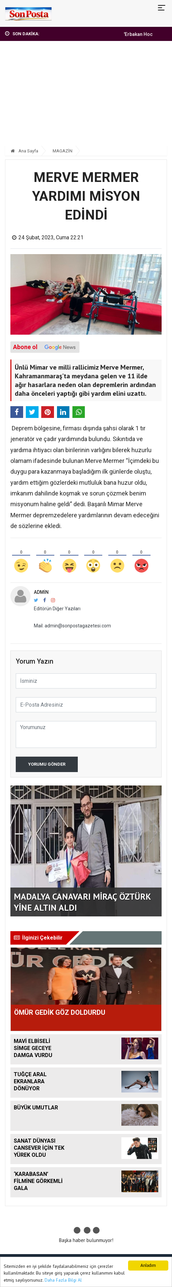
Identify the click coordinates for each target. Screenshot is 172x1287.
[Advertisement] (86, 96)
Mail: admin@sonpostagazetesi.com (72, 625)
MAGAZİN (62, 150)
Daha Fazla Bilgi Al (63, 1280)
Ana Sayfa (24, 150)
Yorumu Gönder (46, 764)
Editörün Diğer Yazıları (57, 608)
